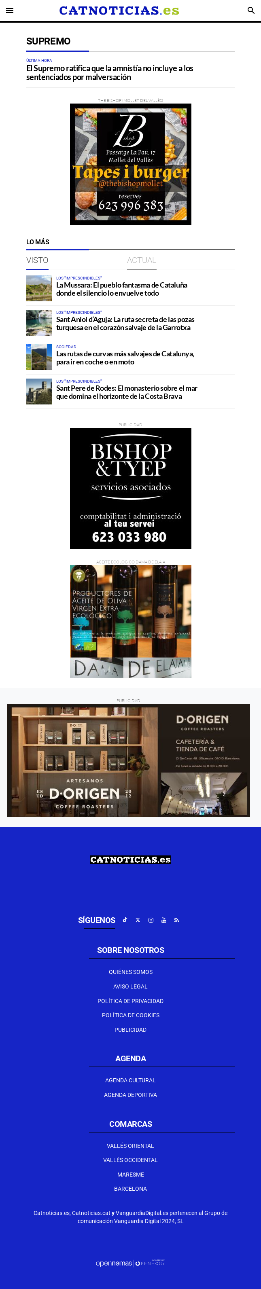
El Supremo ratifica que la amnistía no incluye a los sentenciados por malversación (109, 72)
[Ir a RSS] (176, 920)
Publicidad (130, 1030)
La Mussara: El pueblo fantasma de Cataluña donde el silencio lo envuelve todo (121, 288)
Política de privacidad (130, 1001)
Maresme (130, 1174)
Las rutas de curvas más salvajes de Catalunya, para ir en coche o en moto (125, 357)
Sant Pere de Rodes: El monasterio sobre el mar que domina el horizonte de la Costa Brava (126, 391)
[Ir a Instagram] (150, 920)
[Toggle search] (251, 10)
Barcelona (130, 1188)
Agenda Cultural (130, 1080)
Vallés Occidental (130, 1160)
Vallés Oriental (130, 1146)
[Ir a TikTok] (125, 920)
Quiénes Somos (131, 972)
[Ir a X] (138, 920)
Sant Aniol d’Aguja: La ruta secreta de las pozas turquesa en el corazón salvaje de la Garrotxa (125, 323)
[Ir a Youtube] (163, 920)
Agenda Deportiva (130, 1095)
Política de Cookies (130, 1015)
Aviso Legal (130, 986)
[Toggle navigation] (9, 10)
